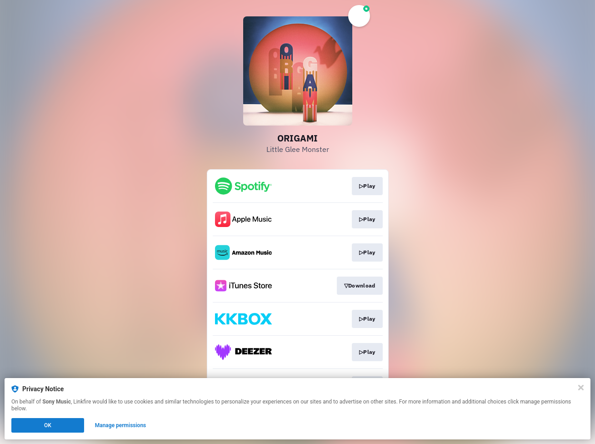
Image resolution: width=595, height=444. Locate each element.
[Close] (581, 387)
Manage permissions (120, 425)
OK (47, 425)
